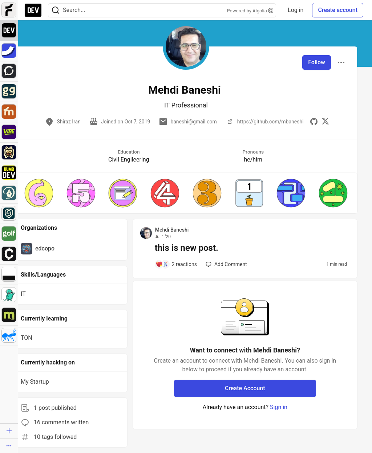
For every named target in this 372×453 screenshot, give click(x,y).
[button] (39, 193)
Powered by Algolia (250, 10)
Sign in (278, 407)
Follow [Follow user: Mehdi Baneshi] (316, 62)
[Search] (55, 10)
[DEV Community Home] (33, 10)
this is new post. (186, 248)
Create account (337, 10)
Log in (295, 10)
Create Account (245, 388)
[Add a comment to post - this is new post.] (176, 264)
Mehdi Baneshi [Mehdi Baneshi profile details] (172, 230)
